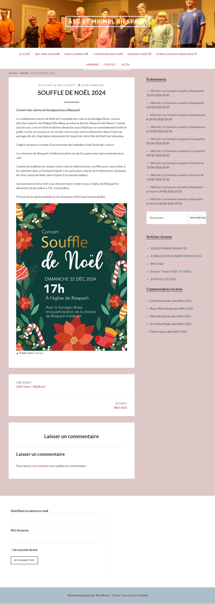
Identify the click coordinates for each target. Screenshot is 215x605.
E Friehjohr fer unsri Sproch (78, 63)
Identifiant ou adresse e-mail (29, 512)
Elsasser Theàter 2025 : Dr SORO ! (172, 271)
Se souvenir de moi (24, 551)
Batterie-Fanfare (66, 53)
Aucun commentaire (93, 85)
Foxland (144, 597)
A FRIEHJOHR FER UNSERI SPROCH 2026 (177, 256)
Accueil (39, 53)
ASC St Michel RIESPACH (107, 21)
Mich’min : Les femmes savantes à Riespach (177, 91)
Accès (153, 63)
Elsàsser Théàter (168, 53)
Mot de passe (20, 531)
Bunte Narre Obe (98, 53)
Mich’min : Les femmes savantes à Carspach (177, 139)
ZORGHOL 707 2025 (163, 279)
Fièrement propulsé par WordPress (88, 597)
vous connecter (40, 467)
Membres (113, 63)
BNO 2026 (157, 264)
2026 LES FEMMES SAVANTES (170, 248)
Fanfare (39, 353)
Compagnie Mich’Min (133, 53)
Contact (134, 63)
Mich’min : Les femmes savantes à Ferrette (177, 163)
